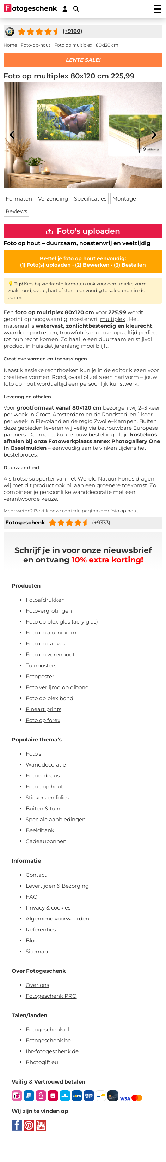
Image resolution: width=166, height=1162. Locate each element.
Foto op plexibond (49, 698)
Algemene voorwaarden (57, 918)
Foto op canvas (45, 643)
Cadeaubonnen (46, 841)
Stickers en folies (47, 797)
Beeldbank (40, 830)
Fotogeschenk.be (48, 1040)
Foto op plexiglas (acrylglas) (62, 621)
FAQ (32, 896)
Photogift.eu (42, 1062)
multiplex (112, 319)
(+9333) (101, 522)
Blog (32, 940)
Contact (36, 874)
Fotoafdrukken (45, 599)
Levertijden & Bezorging (57, 885)
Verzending (53, 198)
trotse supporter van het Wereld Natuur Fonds (73, 478)
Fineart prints (43, 709)
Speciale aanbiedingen (56, 819)
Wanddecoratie (46, 764)
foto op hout (124, 510)
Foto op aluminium (51, 632)
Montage (124, 198)
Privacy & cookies (48, 907)
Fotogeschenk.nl (47, 1029)
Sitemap (37, 951)
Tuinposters (41, 665)
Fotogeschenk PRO (51, 996)
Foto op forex (43, 720)
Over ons (37, 985)
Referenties (41, 929)
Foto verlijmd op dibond (57, 687)
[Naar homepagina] (30, 9)
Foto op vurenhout (50, 654)
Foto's (33, 753)
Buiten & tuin (43, 808)
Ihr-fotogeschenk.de (52, 1051)
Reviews (16, 211)
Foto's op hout (44, 786)
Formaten (19, 198)
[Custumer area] (64, 9)
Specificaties (90, 198)
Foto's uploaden (83, 231)
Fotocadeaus (43, 775)
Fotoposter (40, 676)
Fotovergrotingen (49, 610)
